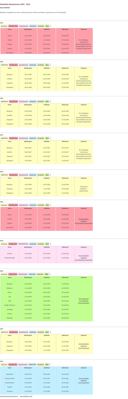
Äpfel (47, 26)
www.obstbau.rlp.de (26, 396)
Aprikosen (4, 26)
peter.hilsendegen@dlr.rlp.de (9, 396)
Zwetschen (33, 26)
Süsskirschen (13, 65)
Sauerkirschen (23, 26)
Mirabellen (41, 26)
